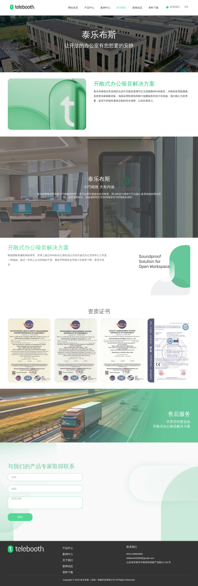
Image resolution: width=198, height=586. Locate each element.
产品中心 (75, 7)
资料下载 (151, 7)
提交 (20, 519)
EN (186, 7)
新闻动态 (132, 7)
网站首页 (55, 7)
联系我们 (173, 7)
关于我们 (113, 7)
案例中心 (94, 7)
